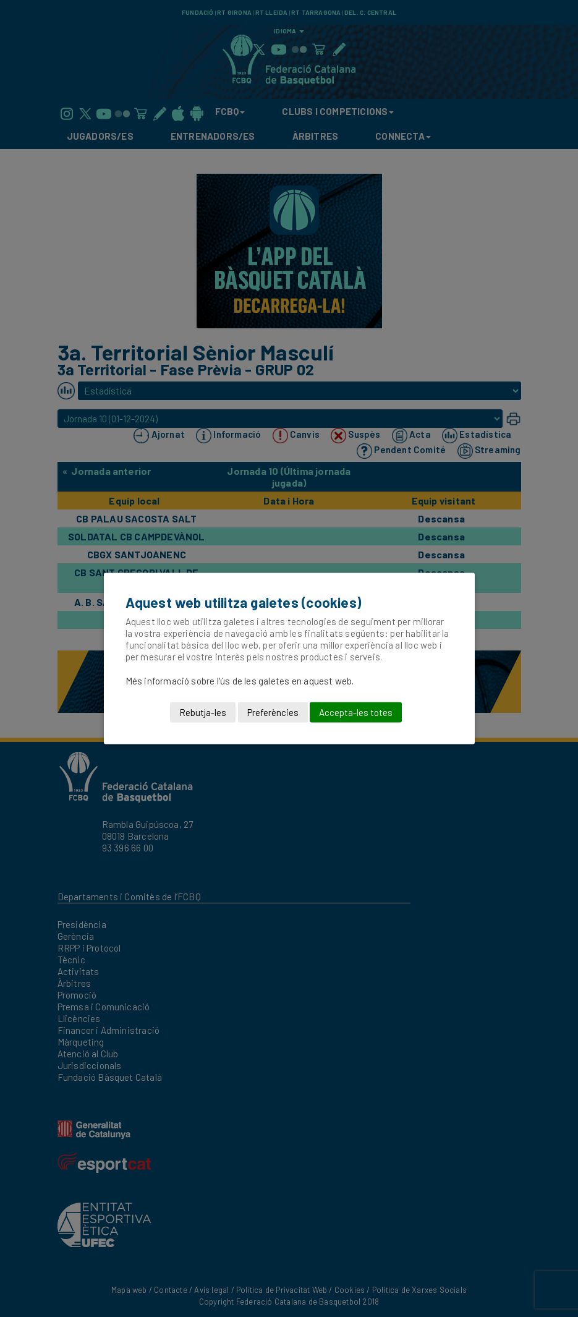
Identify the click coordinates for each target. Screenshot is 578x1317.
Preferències (273, 712)
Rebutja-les (202, 712)
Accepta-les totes (356, 712)
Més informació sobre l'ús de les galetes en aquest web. (239, 680)
